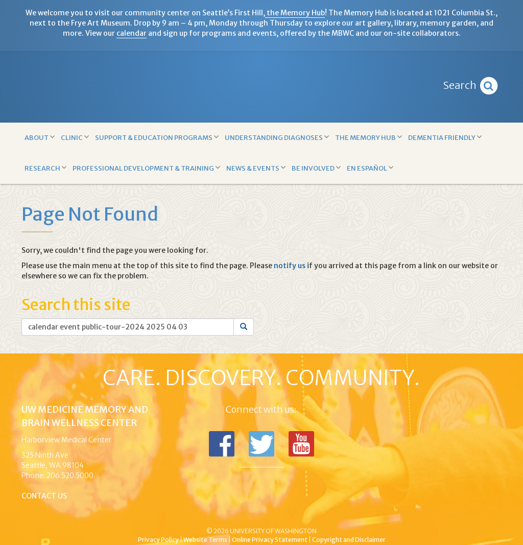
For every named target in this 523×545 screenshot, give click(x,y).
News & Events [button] (256, 168)
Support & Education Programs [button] (157, 137)
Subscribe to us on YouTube (301, 444)
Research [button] (45, 168)
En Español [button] (370, 168)
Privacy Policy (158, 539)
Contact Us (44, 496)
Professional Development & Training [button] (146, 168)
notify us (289, 265)
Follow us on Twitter (261, 444)
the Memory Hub (295, 12)
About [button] (40, 137)
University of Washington (305, 514)
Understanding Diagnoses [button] (277, 137)
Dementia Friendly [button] (445, 137)
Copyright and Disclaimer (349, 539)
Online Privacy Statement (269, 539)
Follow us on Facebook (221, 444)
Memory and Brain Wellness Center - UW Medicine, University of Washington (261, 86)
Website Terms (205, 539)
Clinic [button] (75, 137)
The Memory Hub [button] (368, 137)
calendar (131, 33)
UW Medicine (177, 514)
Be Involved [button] (316, 168)
